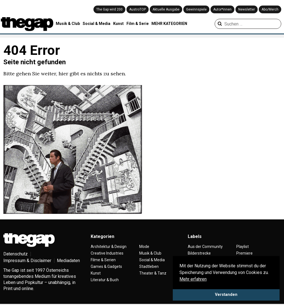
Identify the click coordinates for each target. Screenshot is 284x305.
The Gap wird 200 (109, 9)
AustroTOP (137, 9)
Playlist (242, 246)
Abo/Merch (270, 9)
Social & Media (96, 23)
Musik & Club (68, 23)
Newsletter (246, 9)
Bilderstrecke (199, 253)
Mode (144, 246)
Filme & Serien (103, 260)
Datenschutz (15, 254)
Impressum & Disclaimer (27, 260)
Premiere (244, 253)
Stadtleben (149, 266)
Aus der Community (205, 246)
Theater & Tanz (152, 273)
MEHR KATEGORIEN (169, 23)
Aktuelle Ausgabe (166, 9)
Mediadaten (68, 260)
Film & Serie (137, 23)
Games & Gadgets (106, 266)
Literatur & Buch (105, 280)
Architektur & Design (108, 246)
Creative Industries (107, 253)
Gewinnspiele (196, 9)
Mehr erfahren (193, 279)
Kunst (118, 23)
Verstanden (226, 294)
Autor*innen (222, 9)
